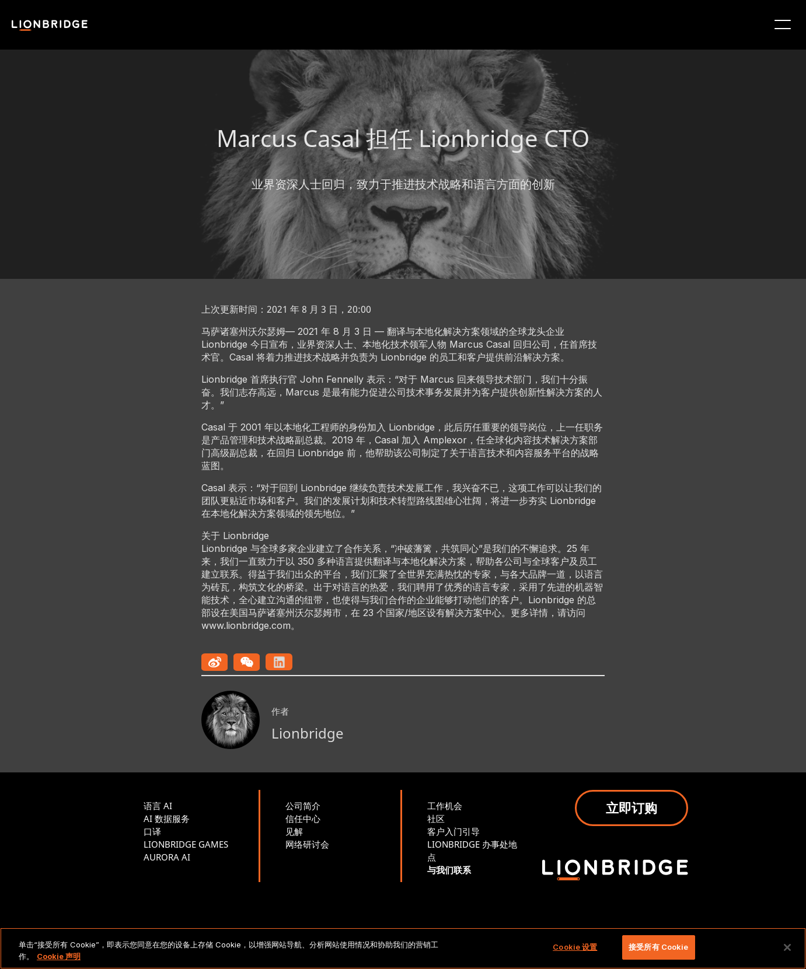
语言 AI (158, 805)
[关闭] (787, 947)
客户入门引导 (453, 831)
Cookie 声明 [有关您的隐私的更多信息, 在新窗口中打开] (59, 956)
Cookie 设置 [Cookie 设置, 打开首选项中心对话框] (575, 946)
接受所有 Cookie (658, 946)
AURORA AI (167, 857)
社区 (436, 818)
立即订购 (631, 807)
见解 (294, 831)
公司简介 (302, 805)
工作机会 (444, 805)
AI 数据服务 (167, 818)
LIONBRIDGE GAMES (186, 844)
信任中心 (302, 818)
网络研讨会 (307, 844)
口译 (152, 831)
